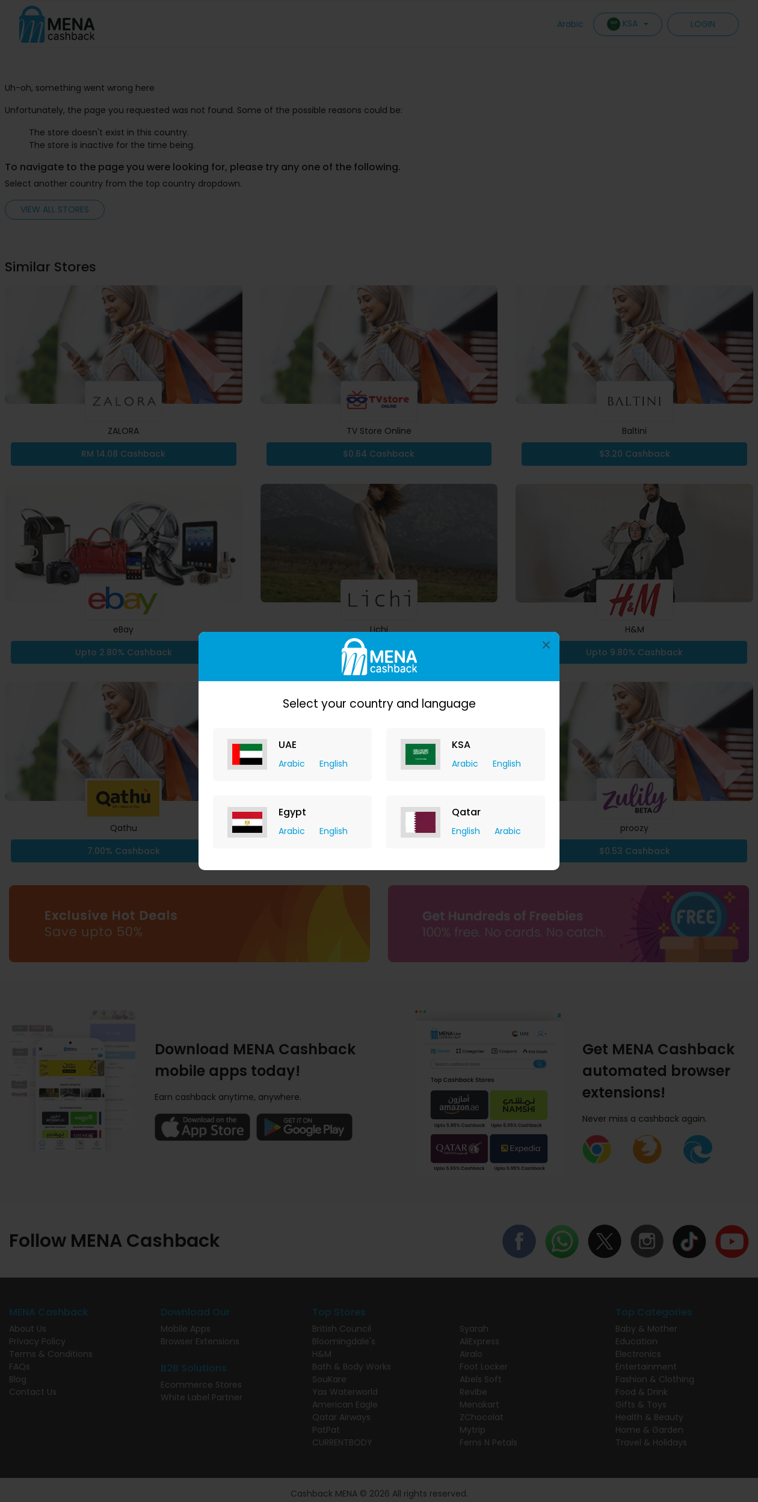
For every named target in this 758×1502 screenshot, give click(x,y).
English (333, 764)
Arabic (293, 764)
